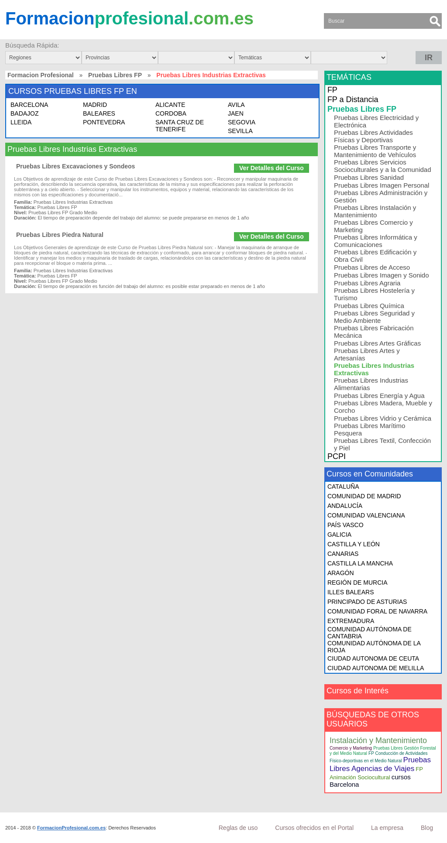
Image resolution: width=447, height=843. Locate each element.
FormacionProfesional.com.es (71, 827)
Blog (427, 827)
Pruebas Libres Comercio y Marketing (373, 226)
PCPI (336, 456)
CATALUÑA (343, 486)
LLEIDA (20, 122)
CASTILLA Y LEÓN (353, 544)
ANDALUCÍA (344, 505)
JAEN (236, 113)
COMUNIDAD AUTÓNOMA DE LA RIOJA (373, 647)
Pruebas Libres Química (369, 305)
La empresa (387, 827)
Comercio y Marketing (351, 748)
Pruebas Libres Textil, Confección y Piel (382, 444)
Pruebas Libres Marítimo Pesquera (369, 429)
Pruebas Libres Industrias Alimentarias (371, 384)
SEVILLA (240, 130)
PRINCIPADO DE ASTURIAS (367, 601)
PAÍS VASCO (345, 524)
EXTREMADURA (350, 620)
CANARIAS (343, 553)
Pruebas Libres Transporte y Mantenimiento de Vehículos (375, 151)
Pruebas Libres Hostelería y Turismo (374, 294)
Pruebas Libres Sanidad (369, 177)
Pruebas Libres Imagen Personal (381, 185)
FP (332, 90)
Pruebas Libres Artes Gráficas (377, 343)
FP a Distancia (352, 99)
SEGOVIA (241, 122)
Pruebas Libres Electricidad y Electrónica (376, 121)
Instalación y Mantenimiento (378, 740)
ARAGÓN (340, 572)
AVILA (236, 104)
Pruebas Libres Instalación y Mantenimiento (375, 211)
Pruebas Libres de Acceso (372, 267)
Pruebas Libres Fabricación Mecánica (374, 331)
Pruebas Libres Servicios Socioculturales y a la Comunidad (382, 165)
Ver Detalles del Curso (271, 167)
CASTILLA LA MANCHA (360, 563)
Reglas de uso (238, 827)
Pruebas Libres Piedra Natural (59, 234)
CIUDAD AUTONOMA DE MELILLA (375, 668)
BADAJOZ (24, 113)
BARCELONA (29, 104)
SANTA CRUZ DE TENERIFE (179, 126)
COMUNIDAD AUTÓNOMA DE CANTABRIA (369, 633)
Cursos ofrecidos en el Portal (314, 827)
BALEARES (99, 113)
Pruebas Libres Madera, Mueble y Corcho (383, 406)
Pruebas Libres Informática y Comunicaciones (375, 240)
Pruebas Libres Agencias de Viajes (380, 764)
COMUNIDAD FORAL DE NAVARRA (377, 611)
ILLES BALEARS (350, 592)
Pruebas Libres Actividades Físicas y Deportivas (373, 136)
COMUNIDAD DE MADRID (364, 496)
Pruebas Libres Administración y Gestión (380, 196)
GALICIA (339, 534)
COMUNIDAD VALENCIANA (366, 515)
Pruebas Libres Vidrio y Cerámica (382, 418)
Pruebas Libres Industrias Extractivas (374, 369)
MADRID (95, 104)
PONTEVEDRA (104, 122)
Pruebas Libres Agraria (367, 283)
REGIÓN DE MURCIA (357, 582)
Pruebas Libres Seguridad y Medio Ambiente (374, 316)
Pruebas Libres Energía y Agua (379, 395)
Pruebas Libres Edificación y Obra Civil (375, 255)
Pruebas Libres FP (115, 75)
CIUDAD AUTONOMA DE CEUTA (373, 658)
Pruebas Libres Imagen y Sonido (381, 275)
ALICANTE (170, 104)
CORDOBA (170, 113)
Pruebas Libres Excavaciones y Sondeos (75, 166)
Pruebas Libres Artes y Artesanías (367, 354)
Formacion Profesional (40, 75)
